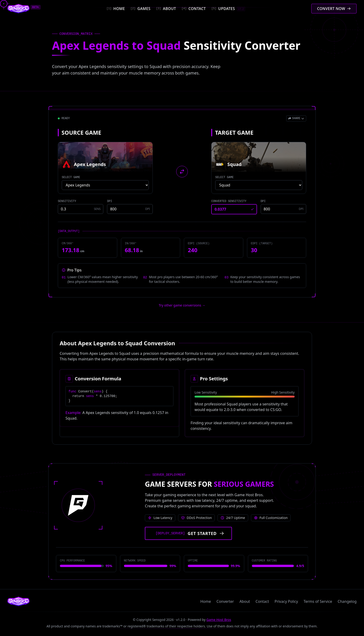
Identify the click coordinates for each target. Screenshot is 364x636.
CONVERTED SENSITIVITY (228, 201)
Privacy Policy (286, 601)
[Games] (140, 8)
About (244, 601)
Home (205, 601)
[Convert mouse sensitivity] (334, 8)
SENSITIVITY (67, 201)
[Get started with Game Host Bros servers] (188, 533)
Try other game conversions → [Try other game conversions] (182, 305)
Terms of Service (318, 601)
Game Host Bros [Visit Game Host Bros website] (218, 619)
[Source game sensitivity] (80, 209)
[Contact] (194, 8)
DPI (109, 201)
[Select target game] (258, 185)
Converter (225, 601)
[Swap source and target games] (182, 171)
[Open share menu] (296, 118)
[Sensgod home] (18, 8)
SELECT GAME (71, 177)
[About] (166, 8)
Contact (262, 601)
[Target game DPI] (283, 209)
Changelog (347, 601)
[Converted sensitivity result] (234, 209)
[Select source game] (105, 185)
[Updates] (228, 8)
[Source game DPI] (130, 209)
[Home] (116, 8)
